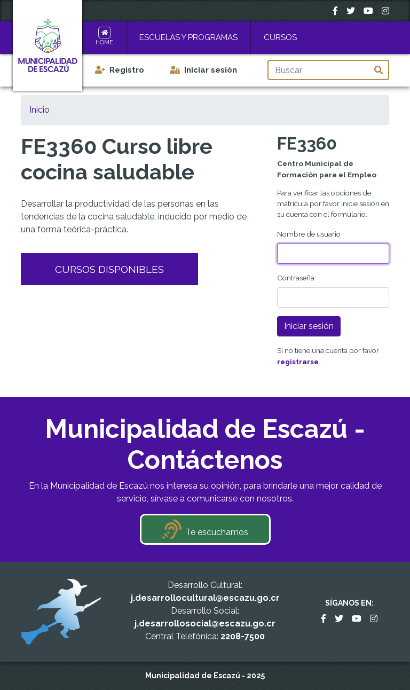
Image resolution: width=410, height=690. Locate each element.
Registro (126, 70)
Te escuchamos (217, 532)
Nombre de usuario (309, 234)
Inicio (39, 110)
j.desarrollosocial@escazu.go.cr (205, 623)
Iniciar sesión (210, 70)
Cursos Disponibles (109, 269)
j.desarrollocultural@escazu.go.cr (205, 598)
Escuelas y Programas (188, 37)
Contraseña (295, 277)
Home (104, 42)
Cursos (280, 37)
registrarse (298, 361)
